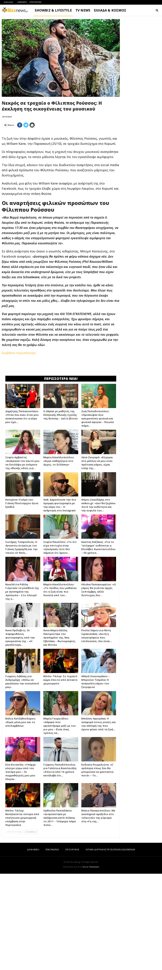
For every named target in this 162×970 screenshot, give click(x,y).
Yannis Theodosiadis (91, 963)
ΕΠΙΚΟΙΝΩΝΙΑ (35, 2)
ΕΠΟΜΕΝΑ (31, 928)
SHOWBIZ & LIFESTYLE (53, 10)
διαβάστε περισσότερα (19, 401)
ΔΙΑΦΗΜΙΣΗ (22, 2)
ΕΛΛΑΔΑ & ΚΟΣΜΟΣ (110, 10)
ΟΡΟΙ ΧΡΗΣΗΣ (72, 945)
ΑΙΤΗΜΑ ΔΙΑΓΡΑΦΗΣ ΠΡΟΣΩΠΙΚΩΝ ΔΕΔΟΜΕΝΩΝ (110, 945)
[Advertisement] (61, 155)
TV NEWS (82, 10)
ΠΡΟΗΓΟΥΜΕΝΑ (15, 928)
